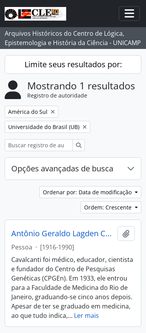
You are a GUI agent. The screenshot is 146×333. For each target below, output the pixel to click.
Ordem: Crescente (108, 207)
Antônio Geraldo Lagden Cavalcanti (62, 233)
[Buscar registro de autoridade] (39, 145)
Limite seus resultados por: (73, 64)
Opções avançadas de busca (62, 168)
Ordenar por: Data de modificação (88, 192)
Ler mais (86, 315)
